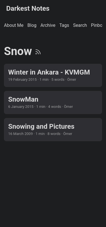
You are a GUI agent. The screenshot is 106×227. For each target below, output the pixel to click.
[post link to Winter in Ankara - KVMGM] (53, 75)
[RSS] (38, 51)
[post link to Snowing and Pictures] (53, 129)
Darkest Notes (27, 8)
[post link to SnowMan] (53, 102)
